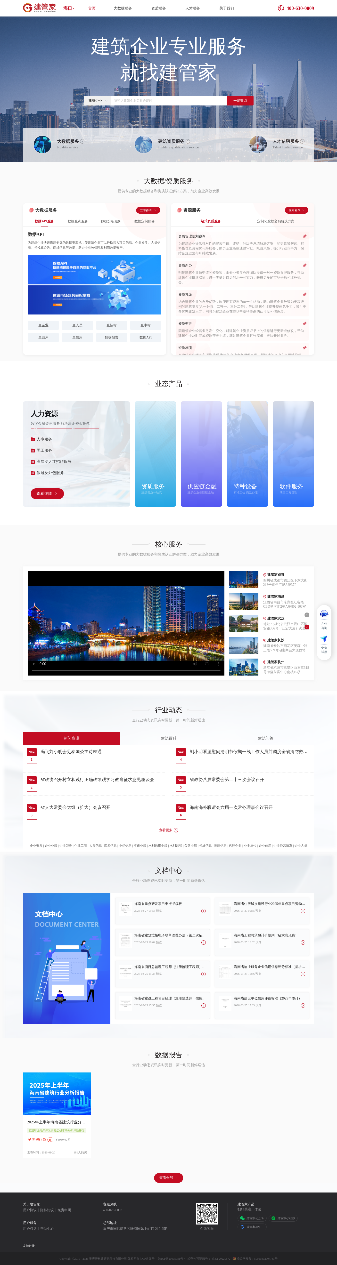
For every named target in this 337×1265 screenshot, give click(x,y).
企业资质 (36, 845)
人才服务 (192, 8)
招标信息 (205, 845)
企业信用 (265, 845)
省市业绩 (140, 845)
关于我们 (226, 8)
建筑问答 (265, 738)
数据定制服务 (144, 221)
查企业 (43, 325)
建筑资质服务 (171, 141)
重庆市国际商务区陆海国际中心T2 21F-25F (135, 1229)
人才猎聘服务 (286, 141)
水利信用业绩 (157, 845)
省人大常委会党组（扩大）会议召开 (75, 807)
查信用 (77, 337)
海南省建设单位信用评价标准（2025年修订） (268, 998)
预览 (159, 910)
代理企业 (235, 845)
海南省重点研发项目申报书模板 (158, 904)
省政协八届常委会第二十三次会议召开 (227, 779)
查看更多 (168, 830)
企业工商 (80, 845)
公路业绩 (190, 845)
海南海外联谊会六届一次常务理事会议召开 (231, 807)
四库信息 (110, 845)
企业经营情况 (282, 845)
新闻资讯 (71, 738)
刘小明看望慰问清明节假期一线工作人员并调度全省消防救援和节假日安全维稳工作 (249, 752)
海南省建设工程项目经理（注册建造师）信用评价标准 (170, 998)
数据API (146, 337)
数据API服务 (44, 221)
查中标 (145, 325)
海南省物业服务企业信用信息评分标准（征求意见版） (269, 967)
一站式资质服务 (209, 221)
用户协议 (30, 1210)
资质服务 (158, 8)
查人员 (77, 325)
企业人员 (301, 845)
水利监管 (176, 845)
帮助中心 (47, 1229)
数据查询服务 (78, 221)
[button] (306, 614)
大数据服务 (123, 8)
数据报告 (111, 337)
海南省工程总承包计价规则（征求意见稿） (266, 935)
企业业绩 (51, 845)
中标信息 (125, 845)
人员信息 (95, 845)
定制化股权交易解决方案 (276, 221)
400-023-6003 (112, 1210)
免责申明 (64, 1210)
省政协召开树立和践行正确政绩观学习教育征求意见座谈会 (97, 779)
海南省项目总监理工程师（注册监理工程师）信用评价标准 (170, 967)
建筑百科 (168, 738)
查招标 (112, 325)
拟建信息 (220, 845)
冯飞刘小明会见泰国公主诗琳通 (71, 751)
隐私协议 (47, 1210)
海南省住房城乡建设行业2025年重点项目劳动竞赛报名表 (269, 904)
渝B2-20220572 (221, 1258)
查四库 (43, 337)
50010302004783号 (266, 1258)
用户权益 (30, 1229)
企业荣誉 (65, 845)
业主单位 (250, 845)
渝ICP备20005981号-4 (172, 1258)
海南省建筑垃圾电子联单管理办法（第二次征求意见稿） (170, 935)
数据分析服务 (111, 221)
